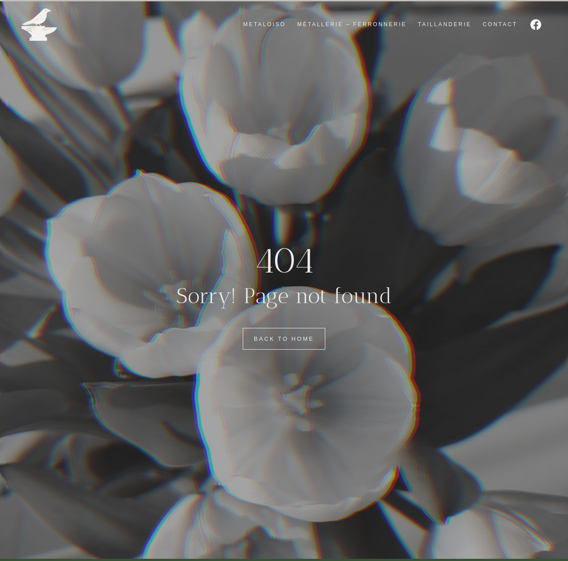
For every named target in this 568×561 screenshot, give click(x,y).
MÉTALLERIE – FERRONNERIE (351, 24)
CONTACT (500, 24)
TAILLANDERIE (444, 24)
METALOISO (264, 24)
